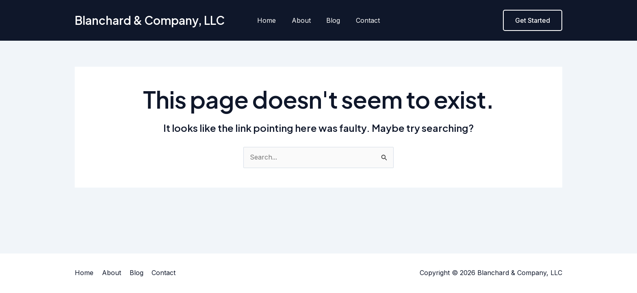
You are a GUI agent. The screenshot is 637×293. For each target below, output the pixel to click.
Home (270, 20)
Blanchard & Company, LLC (150, 20)
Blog (332, 20)
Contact (364, 20)
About (302, 20)
